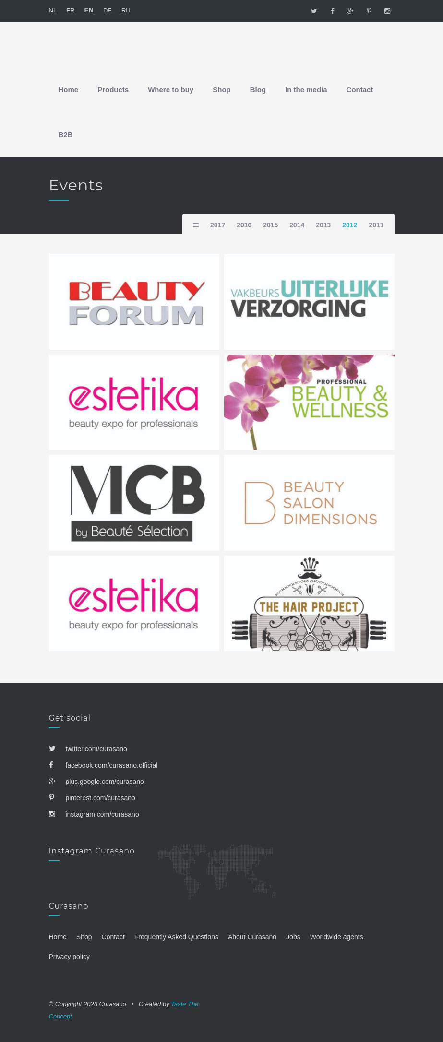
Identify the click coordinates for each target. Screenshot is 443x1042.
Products (113, 89)
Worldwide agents (336, 937)
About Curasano (252, 937)
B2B (66, 134)
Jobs (293, 937)
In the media (306, 89)
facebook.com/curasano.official (103, 765)
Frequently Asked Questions (176, 937)
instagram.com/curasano (94, 814)
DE (107, 10)
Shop (222, 89)
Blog (258, 89)
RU (126, 10)
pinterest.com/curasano (92, 798)
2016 (244, 225)
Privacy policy (69, 956)
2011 (376, 225)
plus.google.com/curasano (96, 781)
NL (53, 10)
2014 (296, 225)
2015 (270, 225)
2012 (349, 225)
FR (70, 10)
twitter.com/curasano (88, 749)
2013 (323, 225)
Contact (360, 89)
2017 (217, 225)
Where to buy (170, 89)
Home (69, 89)
